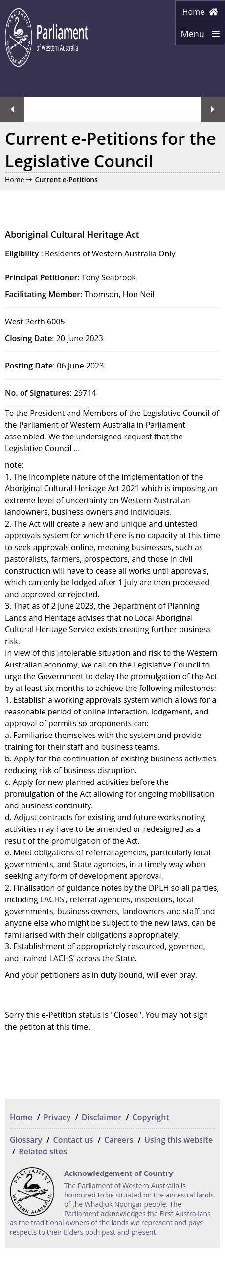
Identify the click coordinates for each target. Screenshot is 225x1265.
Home (200, 11)
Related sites (43, 1151)
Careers (118, 1139)
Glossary (26, 1139)
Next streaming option (213, 109)
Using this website (178, 1139)
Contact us (73, 1139)
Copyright (151, 1117)
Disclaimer (102, 1117)
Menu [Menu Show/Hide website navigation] (197, 36)
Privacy (57, 1117)
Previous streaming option (12, 109)
